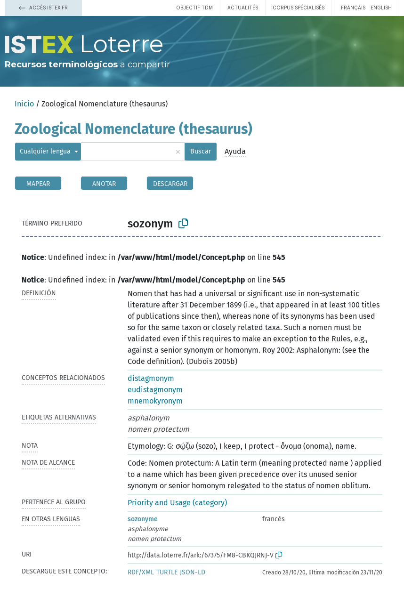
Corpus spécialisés (298, 7)
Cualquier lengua (46, 151)
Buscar (200, 151)
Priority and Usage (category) (177, 502)
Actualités (242, 7)
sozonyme (143, 519)
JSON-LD (192, 572)
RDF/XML (141, 572)
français (353, 7)
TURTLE (167, 572)
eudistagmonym (155, 389)
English (381, 7)
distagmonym (151, 378)
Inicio (24, 103)
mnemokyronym (155, 400)
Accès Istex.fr (43, 7)
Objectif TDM (194, 7)
